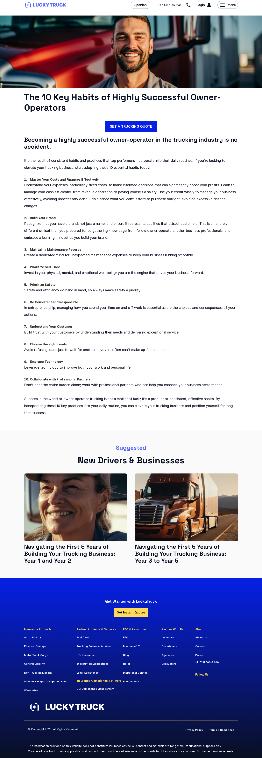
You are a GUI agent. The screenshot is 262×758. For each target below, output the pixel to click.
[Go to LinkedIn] (198, 682)
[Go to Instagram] (220, 682)
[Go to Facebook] (209, 682)
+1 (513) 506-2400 (207, 662)
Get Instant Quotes (131, 612)
